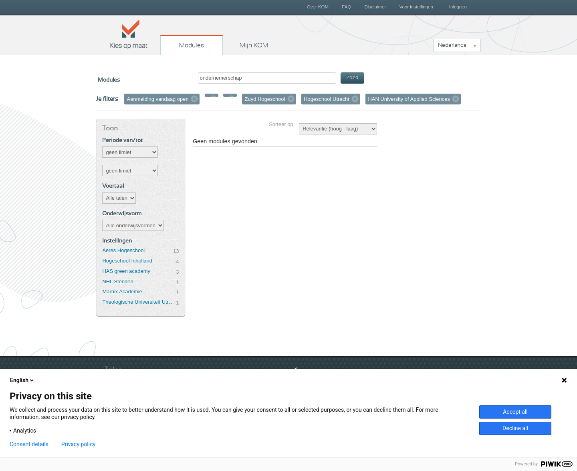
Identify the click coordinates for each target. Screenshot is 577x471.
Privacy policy (78, 444)
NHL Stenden (117, 282)
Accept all (515, 412)
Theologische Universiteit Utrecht (139, 302)
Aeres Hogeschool (123, 250)
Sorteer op (281, 124)
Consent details (29, 444)
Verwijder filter (194, 99)
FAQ (346, 6)
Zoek (352, 77)
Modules (191, 45)
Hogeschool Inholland (127, 261)
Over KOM (318, 6)
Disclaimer (375, 6)
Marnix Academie (122, 292)
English (22, 380)
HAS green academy (126, 271)
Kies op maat (128, 34)
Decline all (515, 428)
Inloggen (458, 6)
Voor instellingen (416, 6)
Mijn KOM (254, 45)
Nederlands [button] (452, 45)
